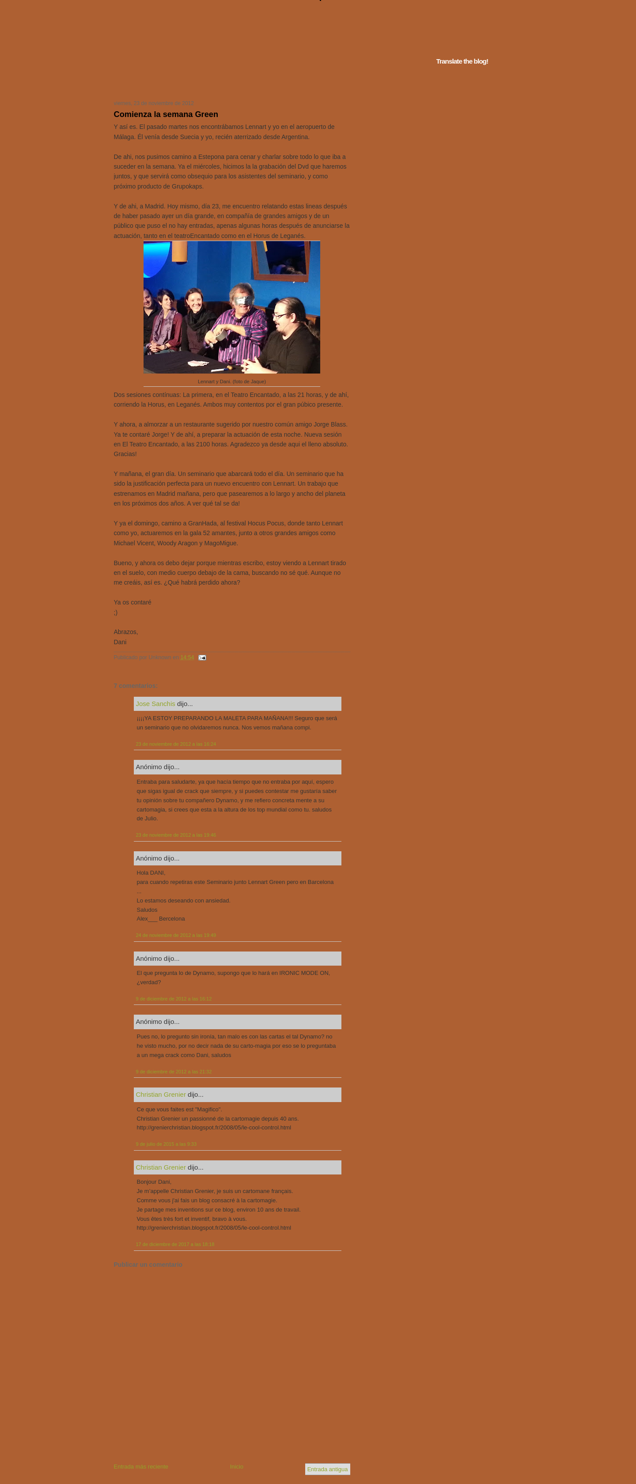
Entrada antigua (327, 1469)
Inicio (236, 1466)
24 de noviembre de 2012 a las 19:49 (176, 935)
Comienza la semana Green (166, 114)
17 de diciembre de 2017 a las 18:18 (175, 1244)
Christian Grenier (161, 1094)
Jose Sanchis (155, 703)
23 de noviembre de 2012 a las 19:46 (176, 835)
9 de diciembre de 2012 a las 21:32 (174, 1071)
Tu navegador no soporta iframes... (229, 83)
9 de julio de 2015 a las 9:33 (166, 1144)
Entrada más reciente (141, 1466)
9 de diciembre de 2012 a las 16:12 (174, 998)
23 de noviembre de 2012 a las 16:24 (176, 744)
